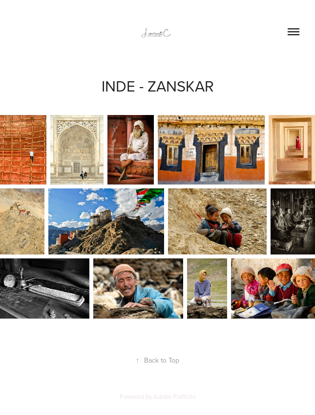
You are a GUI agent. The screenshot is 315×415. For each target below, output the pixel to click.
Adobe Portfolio (174, 396)
